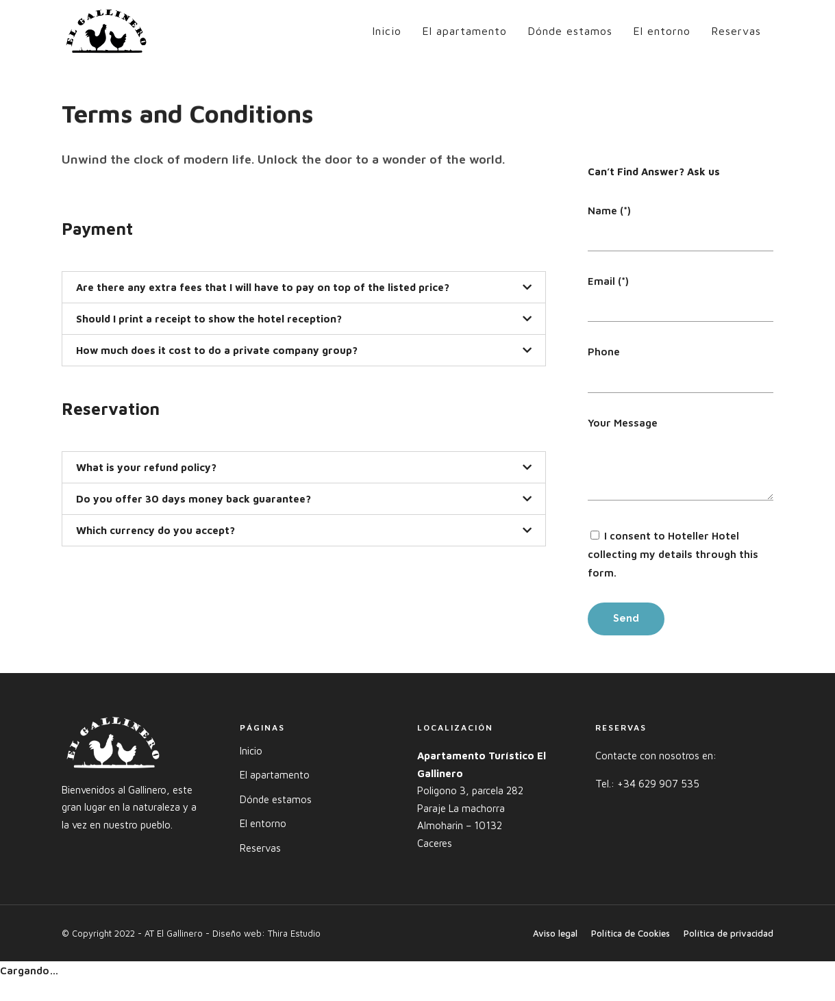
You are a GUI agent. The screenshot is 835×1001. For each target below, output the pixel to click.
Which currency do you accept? (155, 530)
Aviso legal (555, 933)
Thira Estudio (294, 933)
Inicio (386, 31)
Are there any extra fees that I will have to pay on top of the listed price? (262, 287)
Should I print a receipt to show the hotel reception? (209, 319)
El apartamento (464, 31)
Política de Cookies (630, 933)
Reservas (736, 31)
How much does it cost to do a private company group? (217, 350)
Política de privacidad (728, 933)
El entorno (661, 31)
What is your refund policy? (146, 467)
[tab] (303, 287)
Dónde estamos (569, 31)
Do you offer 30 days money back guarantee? (193, 499)
